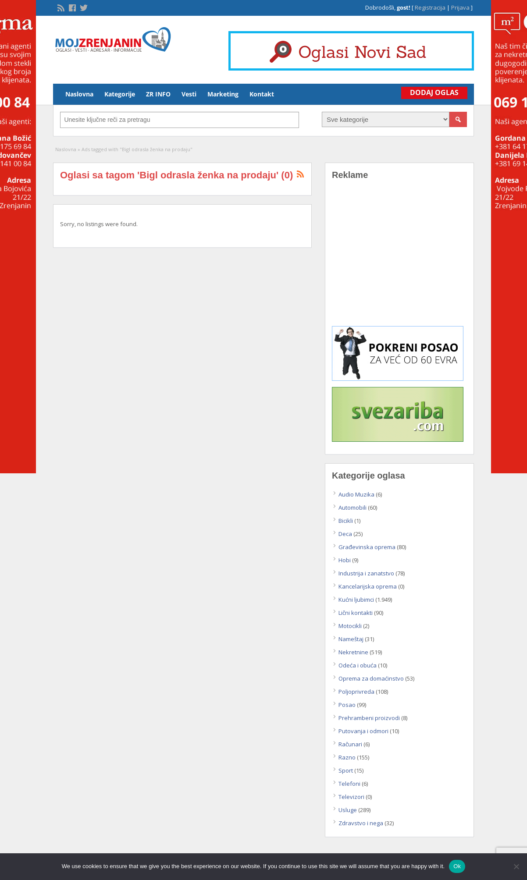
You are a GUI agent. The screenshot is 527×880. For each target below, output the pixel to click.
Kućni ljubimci (356, 599)
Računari (350, 744)
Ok (457, 866)
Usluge (347, 810)
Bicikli (345, 521)
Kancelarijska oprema (367, 586)
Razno (347, 757)
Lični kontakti (355, 613)
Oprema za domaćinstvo (371, 678)
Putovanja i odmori (363, 731)
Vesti (189, 94)
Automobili (352, 507)
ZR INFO (158, 94)
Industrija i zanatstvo (366, 573)
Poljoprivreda (356, 691)
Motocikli (350, 626)
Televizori (351, 797)
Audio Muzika (356, 494)
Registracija (430, 7)
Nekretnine (353, 652)
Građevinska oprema (366, 547)
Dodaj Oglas (434, 92)
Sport (345, 770)
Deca (345, 534)
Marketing (223, 94)
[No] (516, 866)
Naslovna (79, 94)
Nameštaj (350, 639)
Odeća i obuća (357, 665)
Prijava (460, 7)
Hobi (344, 560)
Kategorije (119, 94)
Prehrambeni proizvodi (369, 718)
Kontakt (261, 94)
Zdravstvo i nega (360, 823)
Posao (347, 705)
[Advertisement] (399, 259)
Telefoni (349, 784)
